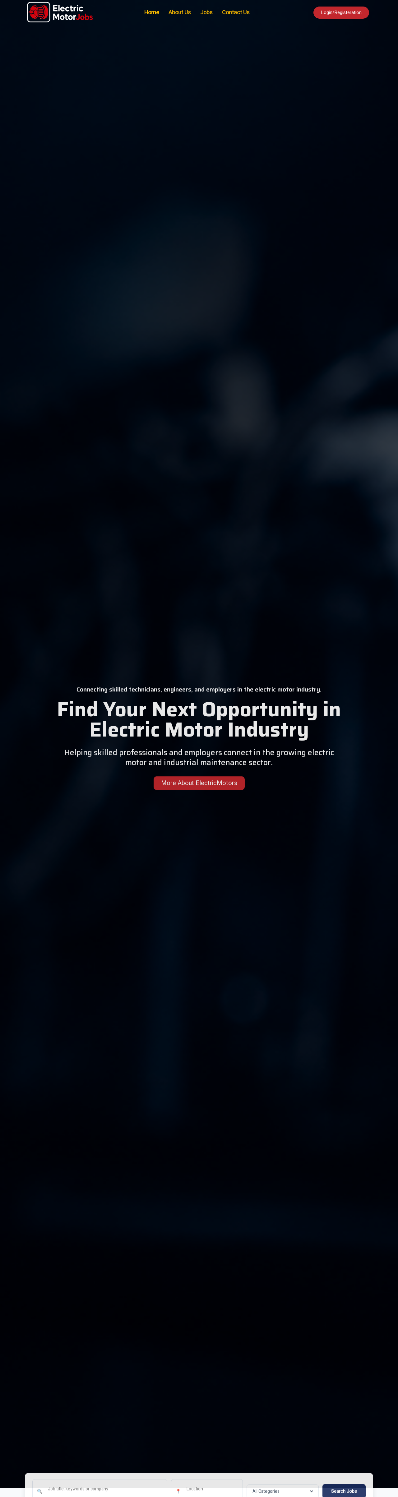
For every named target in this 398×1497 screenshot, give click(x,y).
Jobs (206, 12)
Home (151, 12)
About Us (180, 12)
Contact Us (236, 12)
